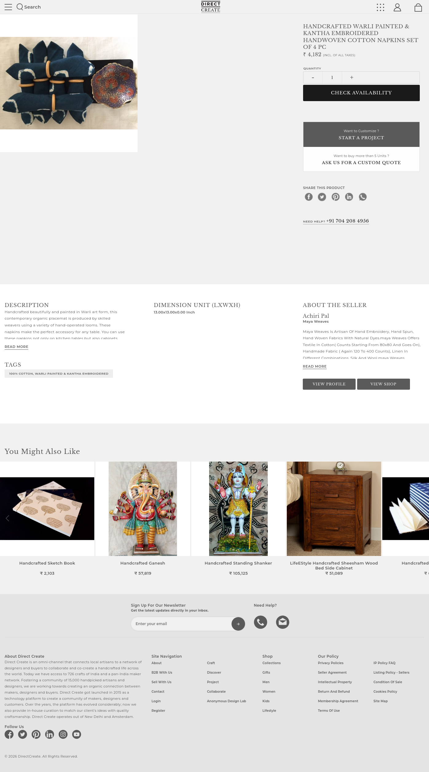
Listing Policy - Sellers (391, 673)
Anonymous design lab (226, 701)
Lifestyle (269, 711)
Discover (214, 673)
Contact (157, 692)
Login (156, 701)
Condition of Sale (387, 682)
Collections (272, 663)
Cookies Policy (385, 692)
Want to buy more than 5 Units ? (361, 160)
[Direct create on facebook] (10, 734)
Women (269, 692)
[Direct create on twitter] (23, 734)
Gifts (266, 673)
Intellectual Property (335, 682)
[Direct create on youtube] (77, 734)
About (156, 663)
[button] (422, 518)
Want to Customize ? (361, 135)
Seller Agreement (332, 673)
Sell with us (161, 682)
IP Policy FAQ (384, 663)
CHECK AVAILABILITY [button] (361, 93)
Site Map (380, 701)
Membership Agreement (338, 701)
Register (158, 711)
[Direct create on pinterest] (37, 734)
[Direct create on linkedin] (50, 734)
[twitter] (322, 196)
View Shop (383, 384)
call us (261, 621)
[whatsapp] (362, 196)
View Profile (329, 384)
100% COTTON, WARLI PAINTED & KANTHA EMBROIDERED (58, 373)
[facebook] (308, 196)
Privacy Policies (331, 663)
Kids (266, 701)
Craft (211, 663)
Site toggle (8, 7)
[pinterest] (335, 196)
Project (213, 682)
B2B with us (161, 673)
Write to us (283, 621)
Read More (16, 347)
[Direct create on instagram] (64, 734)
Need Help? (336, 221)
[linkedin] (349, 196)
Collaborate (216, 692)
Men (266, 682)
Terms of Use (329, 711)
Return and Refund (334, 692)
